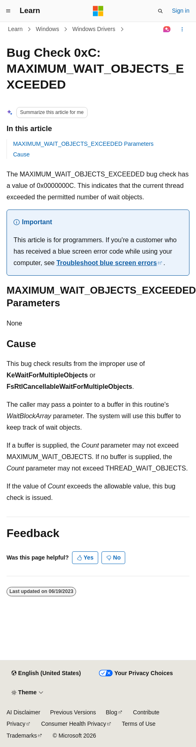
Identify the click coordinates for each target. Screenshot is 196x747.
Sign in (180, 10)
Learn (15, 29)
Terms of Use (138, 723)
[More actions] (182, 29)
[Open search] (160, 11)
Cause (21, 154)
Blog (111, 712)
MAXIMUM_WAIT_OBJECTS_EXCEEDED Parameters (83, 143)
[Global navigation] (8, 11)
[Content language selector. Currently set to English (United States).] (46, 673)
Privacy (16, 723)
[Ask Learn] (167, 29)
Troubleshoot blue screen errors (106, 262)
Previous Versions (73, 712)
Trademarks (22, 735)
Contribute (146, 712)
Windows (47, 29)
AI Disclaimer (23, 712)
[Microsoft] (98, 11)
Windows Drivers (93, 29)
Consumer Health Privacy (73, 723)
